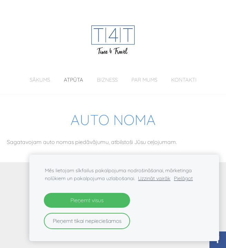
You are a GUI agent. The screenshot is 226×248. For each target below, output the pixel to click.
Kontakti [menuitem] (184, 79)
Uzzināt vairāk (154, 178)
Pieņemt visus (87, 200)
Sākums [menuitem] (40, 79)
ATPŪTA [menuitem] (73, 79)
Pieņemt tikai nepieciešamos (87, 220)
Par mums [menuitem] (144, 79)
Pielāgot (183, 178)
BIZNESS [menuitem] (107, 79)
